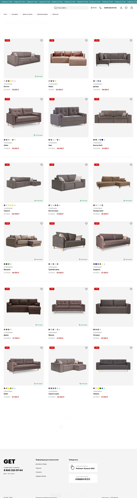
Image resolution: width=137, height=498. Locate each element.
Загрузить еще (68, 417)
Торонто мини (53, 394)
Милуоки (7, 269)
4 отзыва (40, 324)
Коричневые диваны (42, 14)
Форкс (50, 86)
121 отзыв (84, 200)
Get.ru (5, 14)
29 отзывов (129, 259)
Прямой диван (8, 84)
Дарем (6, 335)
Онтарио (96, 335)
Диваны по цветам (27, 14)
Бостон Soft (97, 145)
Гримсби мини (53, 269)
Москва (94, 8)
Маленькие (55, 14)
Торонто (7, 211)
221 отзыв (39, 76)
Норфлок (96, 269)
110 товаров (19, 32)
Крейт (6, 394)
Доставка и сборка (41, 464)
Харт (50, 145)
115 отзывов (129, 200)
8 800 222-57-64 (110, 8)
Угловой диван (52, 84)
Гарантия (38, 468)
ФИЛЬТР (81, 493)
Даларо (96, 86)
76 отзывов (39, 383)
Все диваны (15, 14)
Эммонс (96, 394)
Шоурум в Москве (41, 476)
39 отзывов (39, 259)
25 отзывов (84, 259)
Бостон (6, 86)
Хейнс (6, 145)
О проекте (39, 472)
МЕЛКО (68, 493)
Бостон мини (53, 211)
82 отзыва (84, 383)
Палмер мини (98, 211)
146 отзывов (39, 135)
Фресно (51, 335)
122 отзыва (39, 200)
